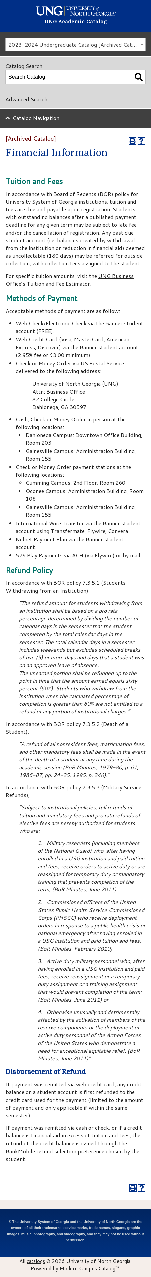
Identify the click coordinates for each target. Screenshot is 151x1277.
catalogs (36, 1261)
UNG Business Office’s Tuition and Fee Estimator (70, 279)
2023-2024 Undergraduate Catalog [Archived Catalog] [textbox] (76, 44)
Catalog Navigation (36, 118)
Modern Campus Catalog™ (89, 1268)
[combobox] (75, 44)
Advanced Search (26, 99)
